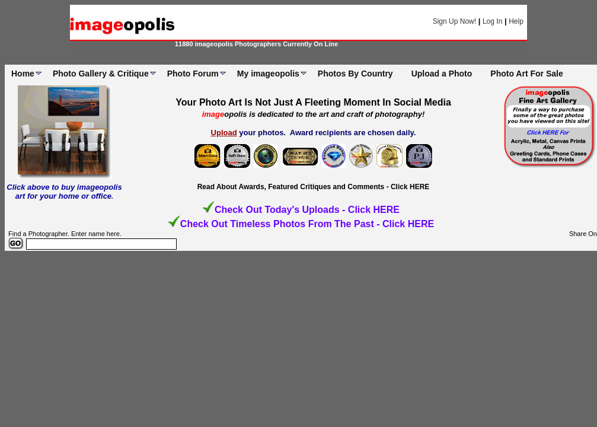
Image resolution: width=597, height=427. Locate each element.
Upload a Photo (442, 73)
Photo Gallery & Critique (101, 73)
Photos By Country (355, 73)
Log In (492, 21)
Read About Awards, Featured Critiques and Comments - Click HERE (313, 187)
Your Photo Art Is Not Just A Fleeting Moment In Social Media (313, 102)
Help (516, 21)
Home (22, 73)
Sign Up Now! (454, 21)
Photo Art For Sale (526, 73)
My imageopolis (268, 73)
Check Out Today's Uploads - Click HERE (307, 210)
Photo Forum (193, 73)
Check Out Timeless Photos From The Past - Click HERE (307, 224)
